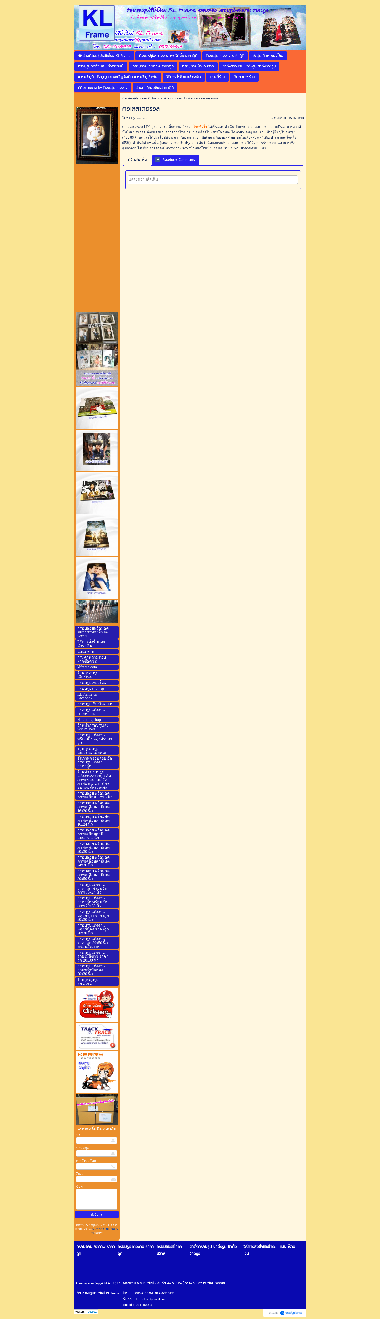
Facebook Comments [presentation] (175, 160)
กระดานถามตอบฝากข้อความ (180, 98)
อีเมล (80, 1174)
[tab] (137, 160)
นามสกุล (82, 1148)
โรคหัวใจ (200, 127)
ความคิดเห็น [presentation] (137, 160)
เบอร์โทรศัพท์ (86, 1161)
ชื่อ (78, 1135)
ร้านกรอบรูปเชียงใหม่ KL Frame (140, 98)
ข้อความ (82, 1186)
